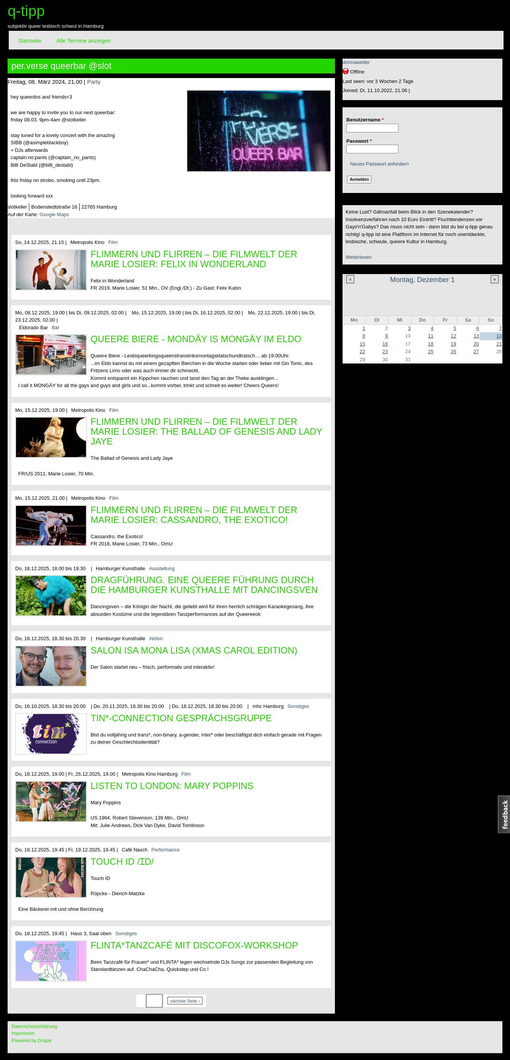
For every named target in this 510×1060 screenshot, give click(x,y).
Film (113, 242)
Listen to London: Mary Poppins (172, 786)
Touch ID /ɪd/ (122, 861)
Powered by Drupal (31, 1040)
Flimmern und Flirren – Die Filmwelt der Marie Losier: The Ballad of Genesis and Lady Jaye (206, 431)
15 (362, 344)
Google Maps (54, 214)
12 (453, 336)
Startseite (29, 41)
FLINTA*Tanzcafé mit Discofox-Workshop (194, 945)
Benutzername (365, 120)
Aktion (156, 638)
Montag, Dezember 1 (422, 280)
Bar (55, 327)
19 (453, 344)
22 (362, 351)
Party (93, 81)
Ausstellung (161, 568)
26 (453, 351)
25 (430, 351)
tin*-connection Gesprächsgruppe (181, 718)
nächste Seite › (185, 1000)
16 (385, 344)
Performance (165, 850)
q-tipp (26, 11)
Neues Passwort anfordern (379, 164)
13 (476, 336)
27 (476, 351)
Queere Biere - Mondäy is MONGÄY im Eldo (196, 339)
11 (430, 336)
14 (499, 336)
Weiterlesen (358, 257)
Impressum (23, 1033)
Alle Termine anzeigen (83, 41)
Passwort (358, 141)
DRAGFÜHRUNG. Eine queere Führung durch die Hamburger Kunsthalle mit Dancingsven (204, 585)
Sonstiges (298, 706)
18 (430, 344)
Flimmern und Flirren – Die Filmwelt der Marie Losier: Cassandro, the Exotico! (194, 515)
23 (385, 351)
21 (499, 344)
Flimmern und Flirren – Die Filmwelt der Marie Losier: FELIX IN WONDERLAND (194, 259)
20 (476, 344)
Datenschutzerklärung (34, 1026)
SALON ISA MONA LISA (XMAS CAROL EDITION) (194, 650)
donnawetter (356, 62)
